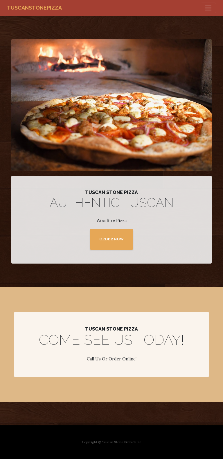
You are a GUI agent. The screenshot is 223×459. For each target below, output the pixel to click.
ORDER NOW (111, 239)
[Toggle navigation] (208, 8)
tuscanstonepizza (34, 8)
